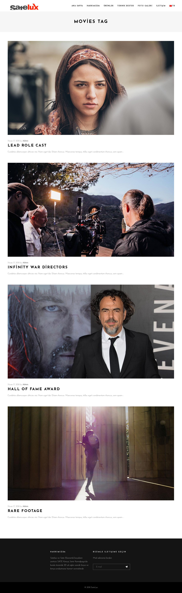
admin (25, 141)
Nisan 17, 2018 (13, 141)
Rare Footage (25, 511)
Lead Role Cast (27, 145)
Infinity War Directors (38, 267)
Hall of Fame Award (34, 389)
